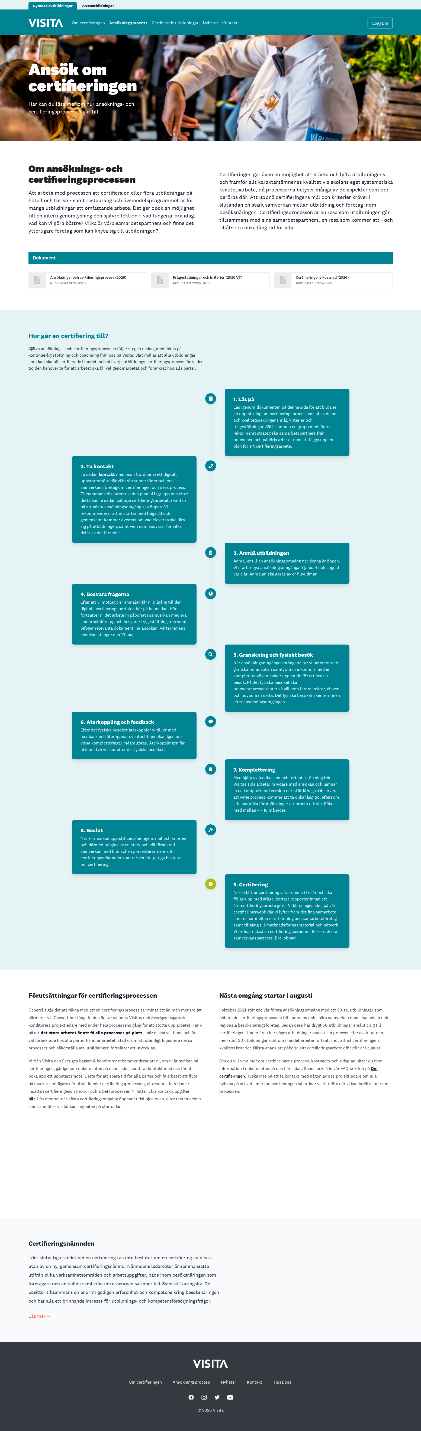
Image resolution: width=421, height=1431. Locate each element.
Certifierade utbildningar (175, 23)
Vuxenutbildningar (97, 5)
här (31, 1099)
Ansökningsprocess (128, 23)
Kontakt (229, 23)
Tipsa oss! (283, 1382)
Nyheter (210, 23)
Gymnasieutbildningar (53, 5)
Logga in (380, 23)
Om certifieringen (88, 23)
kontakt (107, 474)
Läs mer (39, 1316)
